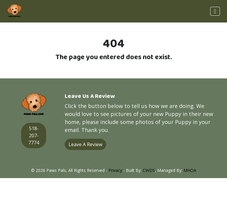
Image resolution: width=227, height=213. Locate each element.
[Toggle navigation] (215, 11)
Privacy (115, 170)
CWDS (149, 170)
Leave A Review (85, 144)
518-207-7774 (33, 135)
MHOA (190, 170)
